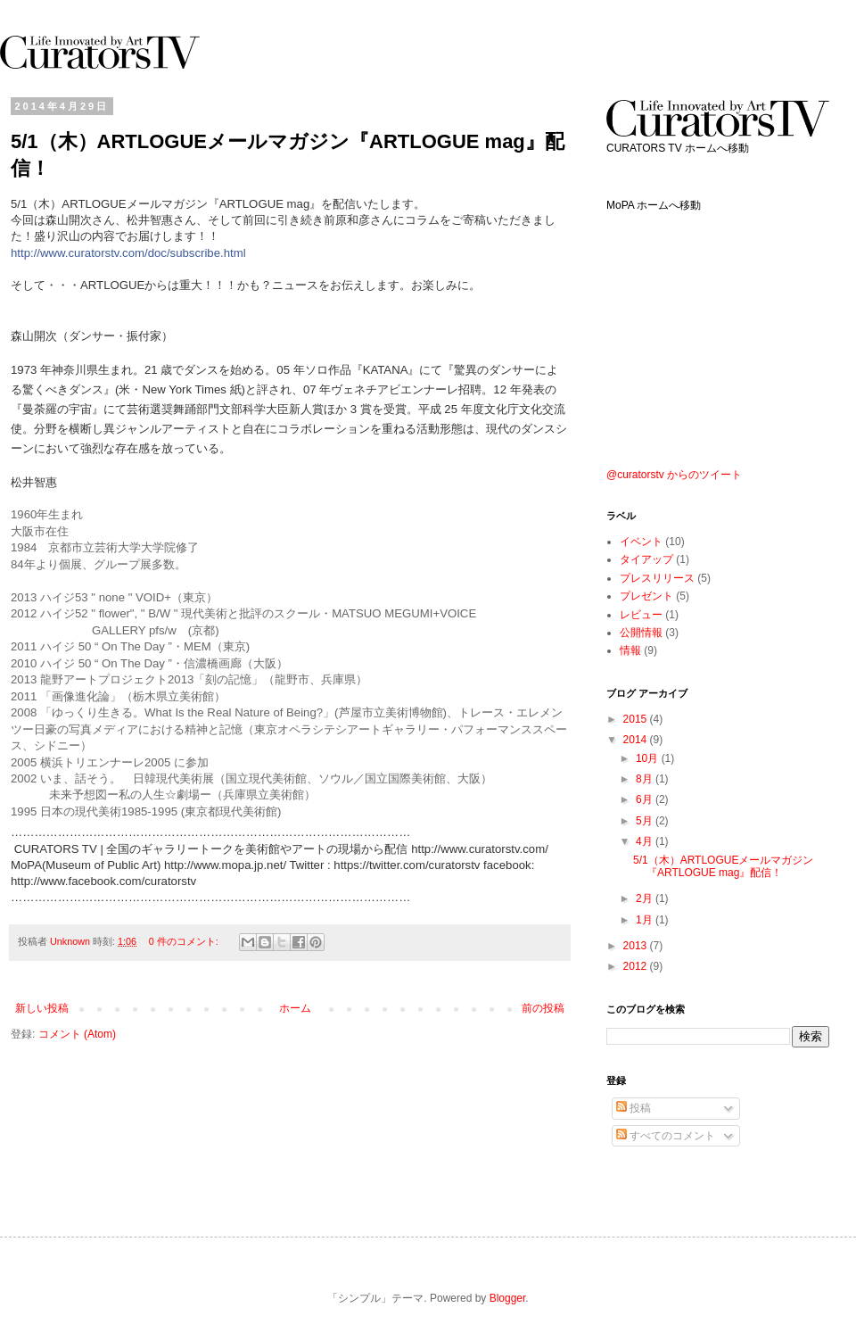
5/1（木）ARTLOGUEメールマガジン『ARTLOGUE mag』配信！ (723, 866)
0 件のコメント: (185, 941)
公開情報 (641, 632)
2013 (636, 946)
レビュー (641, 614)
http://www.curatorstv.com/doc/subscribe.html (128, 253)
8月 (645, 779)
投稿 (633, 1108)
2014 (636, 739)
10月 (649, 758)
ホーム (295, 1008)
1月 (645, 920)
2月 (645, 898)
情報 (630, 650)
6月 (645, 799)
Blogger (508, 1298)
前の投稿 (543, 1008)
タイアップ (646, 559)
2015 (636, 719)
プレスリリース (657, 578)
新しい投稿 (42, 1008)
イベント (641, 541)
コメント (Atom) (77, 1034)
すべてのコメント (665, 1136)
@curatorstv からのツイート (674, 474)
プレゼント (646, 596)
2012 (636, 966)
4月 (645, 841)
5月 (645, 821)
